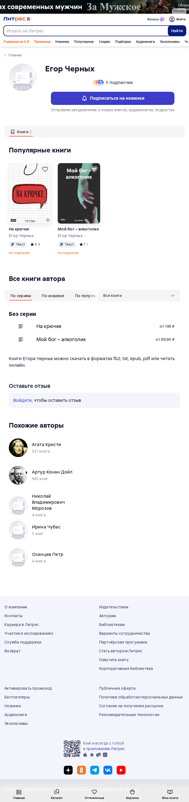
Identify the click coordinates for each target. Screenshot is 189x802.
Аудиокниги (145, 42)
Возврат (12, 650)
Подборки (123, 42)
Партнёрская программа (123, 642)
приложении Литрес (105, 748)
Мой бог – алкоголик (78, 229)
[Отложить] (45, 169)
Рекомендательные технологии (129, 714)
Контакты (13, 615)
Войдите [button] (22, 400)
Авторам (107, 615)
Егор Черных (21, 235)
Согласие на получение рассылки (131, 705)
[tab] (21, 131)
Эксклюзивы (170, 42)
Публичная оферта (117, 688)
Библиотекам (112, 624)
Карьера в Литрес (21, 624)
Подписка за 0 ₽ (16, 42)
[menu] (139, 295)
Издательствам (113, 607)
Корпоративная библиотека (126, 668)
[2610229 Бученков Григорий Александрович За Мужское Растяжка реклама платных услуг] (94, 7)
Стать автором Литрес (121, 650)
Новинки (62, 42)
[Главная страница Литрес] (17, 19)
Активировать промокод (28, 688)
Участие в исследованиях (28, 633)
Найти (177, 30)
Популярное (84, 42)
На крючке (19, 229)
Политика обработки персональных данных (141, 697)
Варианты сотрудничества (124, 633)
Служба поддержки (22, 642)
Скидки (104, 42)
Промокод (42, 42)
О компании (15, 607)
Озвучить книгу (114, 659)
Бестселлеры (17, 697)
